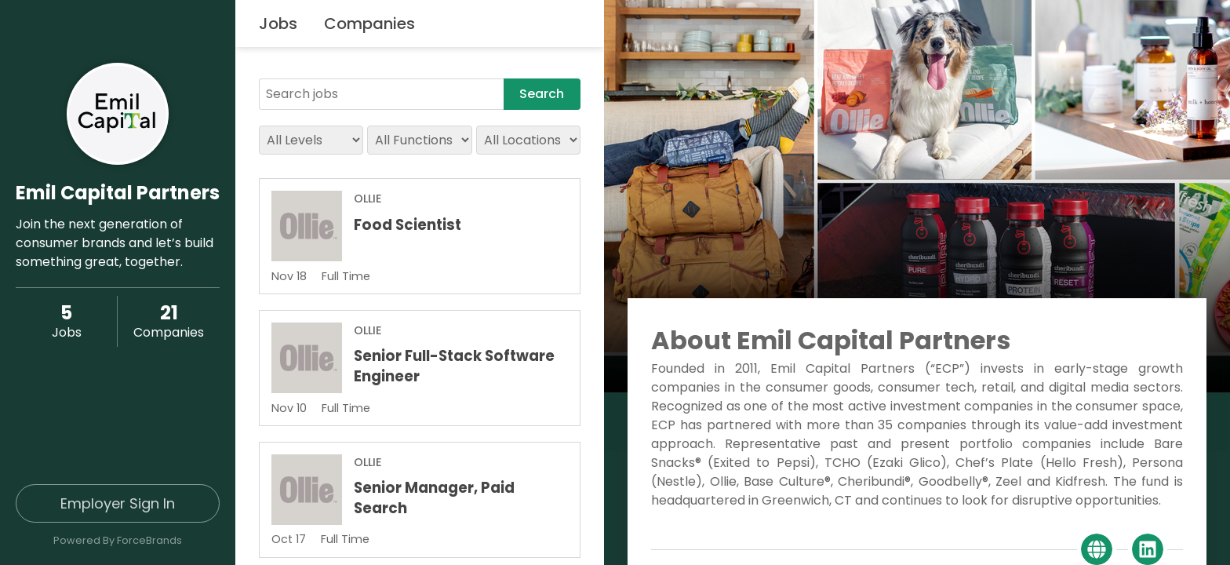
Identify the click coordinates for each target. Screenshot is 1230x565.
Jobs (278, 24)
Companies (369, 24)
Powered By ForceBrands (117, 540)
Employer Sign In (117, 503)
